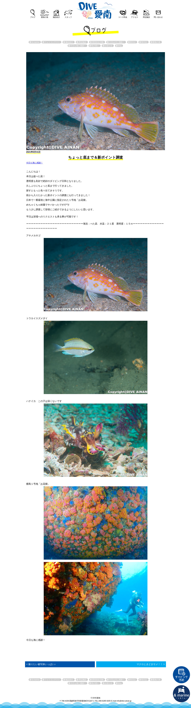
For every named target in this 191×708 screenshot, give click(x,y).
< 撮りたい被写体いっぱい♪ (41, 664)
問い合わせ (158, 17)
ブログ (32, 17)
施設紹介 (56, 17)
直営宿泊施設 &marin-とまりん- (181, 693)
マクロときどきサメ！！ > (151, 664)
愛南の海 (44, 17)
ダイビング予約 (181, 674)
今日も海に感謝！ (34, 163)
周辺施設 (146, 17)
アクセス (134, 17)
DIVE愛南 (95, 9)
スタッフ (68, 17)
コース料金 (122, 17)
